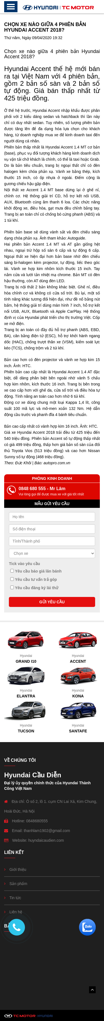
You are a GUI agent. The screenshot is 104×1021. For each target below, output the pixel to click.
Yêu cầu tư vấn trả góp (33, 579)
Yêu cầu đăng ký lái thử (34, 588)
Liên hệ (15, 912)
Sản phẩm (18, 883)
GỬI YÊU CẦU (52, 602)
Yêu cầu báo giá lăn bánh (36, 571)
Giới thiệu (17, 869)
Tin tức (15, 898)
